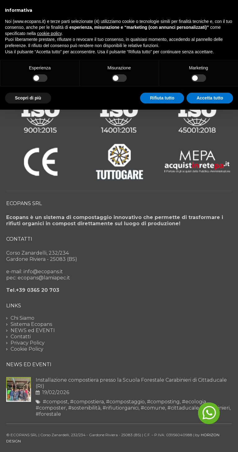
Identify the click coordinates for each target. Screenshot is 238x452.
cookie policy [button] (49, 33)
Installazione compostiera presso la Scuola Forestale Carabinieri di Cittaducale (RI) (131, 383)
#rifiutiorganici (121, 408)
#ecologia (194, 402)
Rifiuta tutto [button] (162, 97)
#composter (51, 408)
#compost (55, 402)
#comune (153, 408)
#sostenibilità (84, 408)
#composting (163, 402)
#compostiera (87, 402)
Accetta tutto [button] (209, 97)
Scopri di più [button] (28, 97)
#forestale (48, 414)
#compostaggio (125, 402)
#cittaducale (183, 408)
